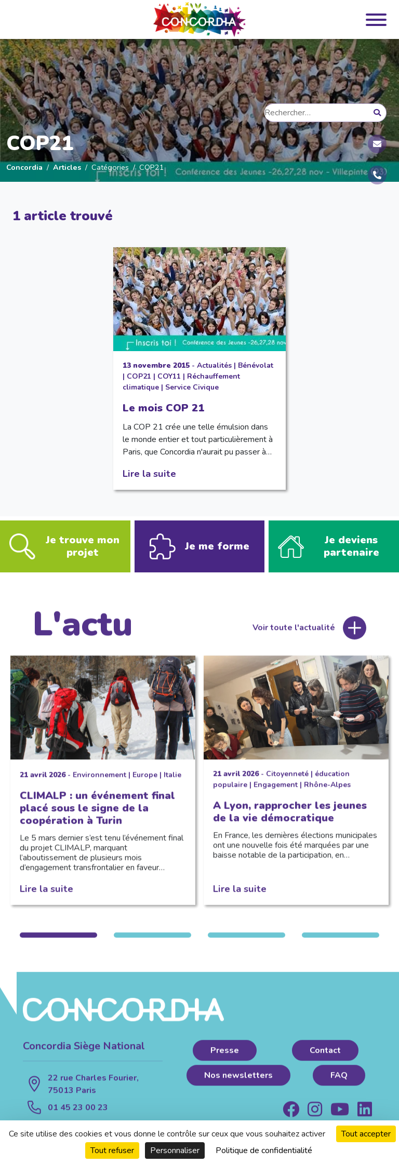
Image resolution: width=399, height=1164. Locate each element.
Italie (172, 781)
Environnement (99, 781)
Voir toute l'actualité (293, 634)
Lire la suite (149, 473)
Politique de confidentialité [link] (264, 1150)
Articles (67, 167)
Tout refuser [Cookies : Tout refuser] (112, 1150)
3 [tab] (246, 941)
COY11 (169, 376)
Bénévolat (255, 365)
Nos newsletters (238, 1082)
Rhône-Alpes (327, 791)
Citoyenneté (287, 780)
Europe (144, 781)
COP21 (139, 376)
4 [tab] (340, 941)
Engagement (276, 791)
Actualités (214, 365)
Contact (325, 1057)
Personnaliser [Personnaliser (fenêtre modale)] (175, 1150)
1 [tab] (58, 941)
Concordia (24, 167)
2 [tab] (152, 941)
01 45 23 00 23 (78, 1114)
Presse (224, 1057)
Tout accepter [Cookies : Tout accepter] (366, 1134)
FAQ (339, 1082)
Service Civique (192, 387)
